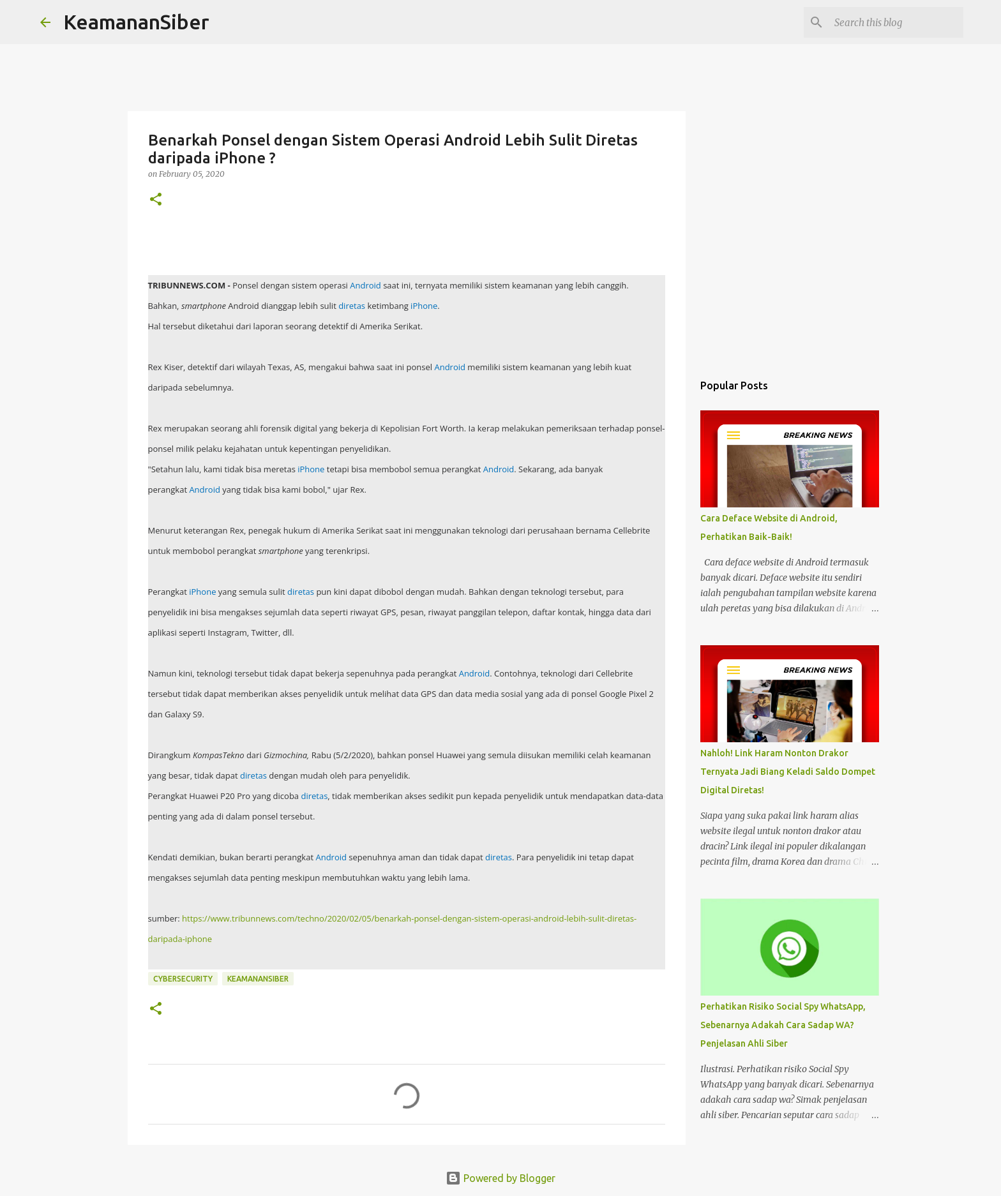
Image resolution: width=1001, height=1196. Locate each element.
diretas (351, 305)
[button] (155, 200)
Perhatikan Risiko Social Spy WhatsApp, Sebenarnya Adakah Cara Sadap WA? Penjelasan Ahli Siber (783, 1025)
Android (365, 285)
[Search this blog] (896, 22)
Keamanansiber (258, 979)
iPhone (423, 305)
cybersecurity (183, 979)
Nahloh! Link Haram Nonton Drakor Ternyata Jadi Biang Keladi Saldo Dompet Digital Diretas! (787, 771)
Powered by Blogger (500, 1178)
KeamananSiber (136, 21)
